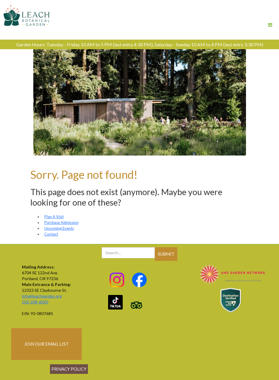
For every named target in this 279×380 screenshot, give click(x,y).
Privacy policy (68, 369)
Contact (51, 234)
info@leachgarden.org (42, 296)
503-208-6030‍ (35, 301)
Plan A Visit (54, 216)
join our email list (46, 344)
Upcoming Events (59, 228)
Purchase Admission (61, 222)
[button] (270, 17)
